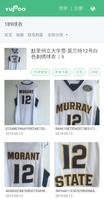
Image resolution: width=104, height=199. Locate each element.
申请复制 (40, 72)
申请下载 (61, 72)
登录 (63, 8)
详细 (94, 72)
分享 (79, 72)
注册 (78, 8)
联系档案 (35, 35)
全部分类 (55, 35)
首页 (8, 35)
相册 (20, 35)
